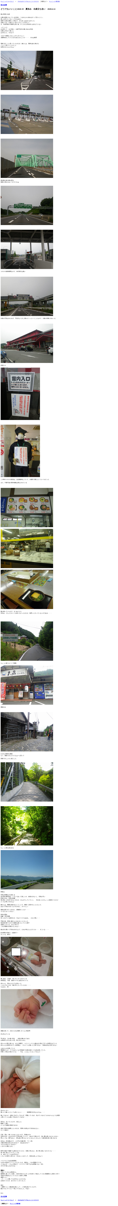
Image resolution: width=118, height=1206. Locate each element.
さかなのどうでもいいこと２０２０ (28, 1)
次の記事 (4, 1196)
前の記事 (4, 5)
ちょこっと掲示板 (54, 1)
